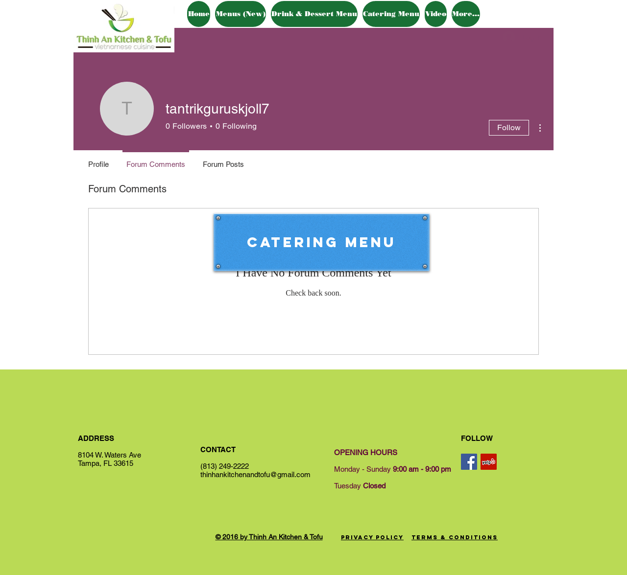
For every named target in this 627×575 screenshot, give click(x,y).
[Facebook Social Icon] (469, 462)
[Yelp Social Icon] (489, 462)
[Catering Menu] (322, 242)
